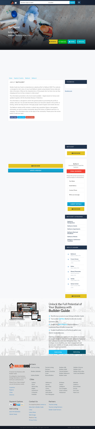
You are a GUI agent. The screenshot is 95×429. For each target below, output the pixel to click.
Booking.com (68, 91)
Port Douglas (63, 388)
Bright (33, 388)
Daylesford (35, 390)
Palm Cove (76, 392)
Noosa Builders (49, 375)
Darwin (48, 384)
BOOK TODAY (13, 117)
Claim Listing (62, 41)
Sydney (34, 382)
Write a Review (35, 170)
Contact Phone (73, 190)
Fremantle (34, 392)
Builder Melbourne (64, 373)
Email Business (30, 117)
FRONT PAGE (13, 414)
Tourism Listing (35, 367)
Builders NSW (63, 369)
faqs (35, 417)
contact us (43, 404)
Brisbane (61, 382)
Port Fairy (76, 390)
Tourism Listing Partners (55, 407)
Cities (11, 392)
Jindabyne (62, 386)
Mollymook (62, 392)
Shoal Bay (48, 390)
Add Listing (76, 352)
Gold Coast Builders (79, 373)
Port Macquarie (50, 394)
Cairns (47, 388)
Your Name (72, 181)
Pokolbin (34, 394)
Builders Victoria (78, 367)
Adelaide (75, 382)
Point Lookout (63, 390)
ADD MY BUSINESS (14, 411)
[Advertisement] (47, 65)
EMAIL (72, 41)
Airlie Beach (49, 392)
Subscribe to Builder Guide (36, 407)
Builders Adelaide (36, 371)
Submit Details (75, 204)
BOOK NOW (53, 41)
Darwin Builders (63, 371)
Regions (11, 390)
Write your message (74, 194)
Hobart (61, 384)
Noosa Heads (77, 386)
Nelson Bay (35, 386)
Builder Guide (63, 375)
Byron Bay (48, 386)
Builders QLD (77, 369)
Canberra (75, 384)
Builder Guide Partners (55, 409)
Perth (33, 384)
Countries (12, 387)
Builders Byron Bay (79, 371)
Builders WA (62, 367)
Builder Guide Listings (74, 427)
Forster (75, 388)
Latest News (32, 412)
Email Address (72, 185)
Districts (11, 394)
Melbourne (49, 382)
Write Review (81, 41)
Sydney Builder (35, 375)
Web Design (32, 415)
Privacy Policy (33, 420)
